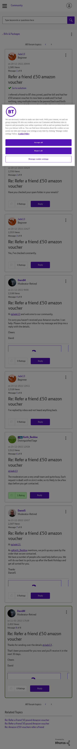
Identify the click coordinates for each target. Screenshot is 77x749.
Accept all (38, 142)
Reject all (38, 151)
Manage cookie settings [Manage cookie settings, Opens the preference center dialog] (38, 159)
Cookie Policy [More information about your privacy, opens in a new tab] (23, 134)
